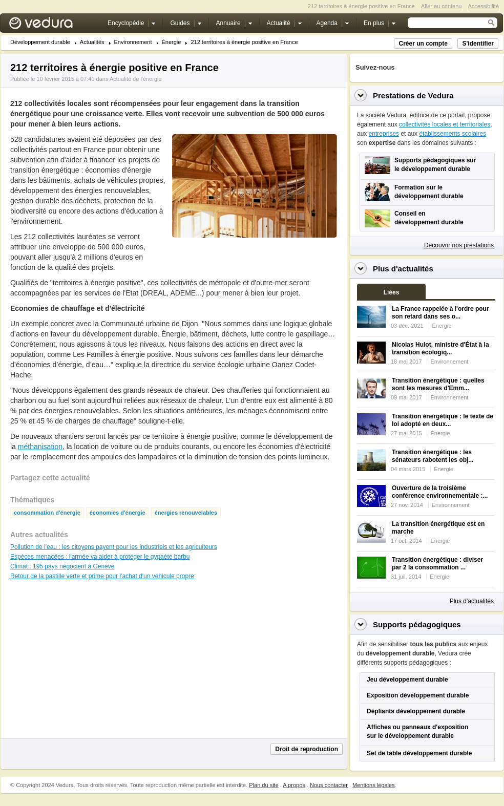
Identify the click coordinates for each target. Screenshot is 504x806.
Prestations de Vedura (413, 95)
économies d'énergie (117, 513)
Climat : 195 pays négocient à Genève (62, 566)
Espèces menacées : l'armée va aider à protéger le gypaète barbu (100, 556)
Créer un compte (422, 43)
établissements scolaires (452, 133)
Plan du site (263, 785)
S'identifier (478, 43)
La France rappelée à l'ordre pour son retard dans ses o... (440, 312)
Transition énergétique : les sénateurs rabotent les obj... (432, 456)
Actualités (92, 42)
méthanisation (40, 446)
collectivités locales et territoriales (444, 124)
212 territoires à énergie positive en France (244, 42)
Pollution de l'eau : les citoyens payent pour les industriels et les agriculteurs (113, 546)
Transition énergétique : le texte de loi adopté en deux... (442, 420)
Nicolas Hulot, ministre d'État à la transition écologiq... (440, 348)
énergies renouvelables (186, 513)
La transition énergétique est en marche (438, 527)
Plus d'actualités (472, 601)
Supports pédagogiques (417, 624)
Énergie (171, 42)
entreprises (384, 133)
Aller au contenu (441, 6)
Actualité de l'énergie (136, 79)
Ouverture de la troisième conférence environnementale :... (440, 491)
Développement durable (40, 42)
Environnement (133, 42)
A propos (294, 785)
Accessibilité (483, 6)
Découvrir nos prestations (459, 245)
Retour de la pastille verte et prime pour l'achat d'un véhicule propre (102, 576)
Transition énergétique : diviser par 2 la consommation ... (437, 563)
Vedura (53, 25)
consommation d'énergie (47, 513)
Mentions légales (373, 785)
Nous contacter (329, 785)
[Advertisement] (254, 260)
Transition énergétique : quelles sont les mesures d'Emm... (438, 384)
